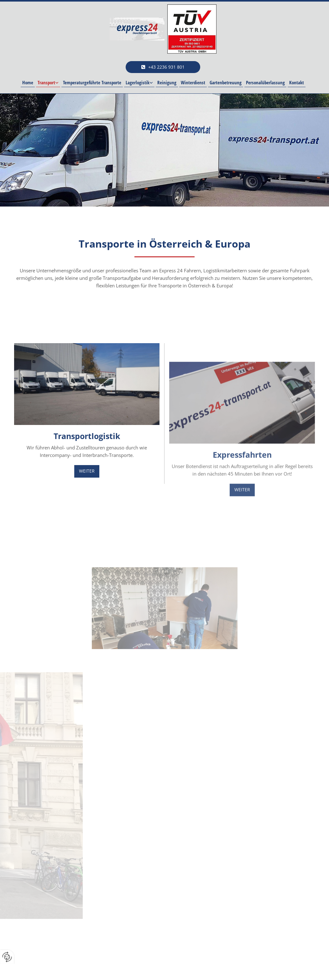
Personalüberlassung (265, 82)
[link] (48, 82)
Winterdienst (193, 82)
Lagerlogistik (137, 82)
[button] (163, 67)
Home (27, 82)
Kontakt (296, 82)
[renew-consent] (7, 957)
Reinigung (166, 82)
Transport (46, 82)
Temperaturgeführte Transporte (92, 82)
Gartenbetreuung (226, 82)
